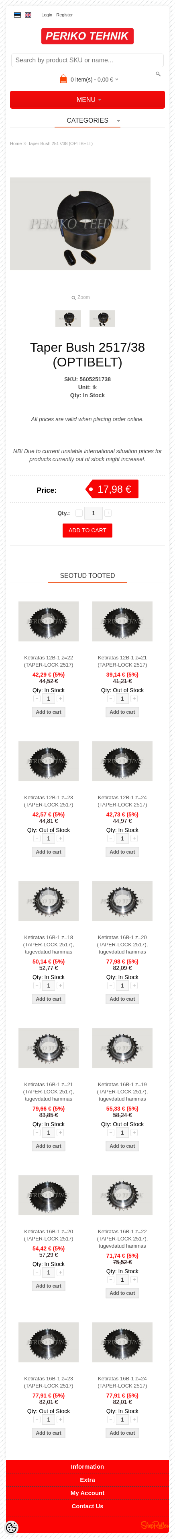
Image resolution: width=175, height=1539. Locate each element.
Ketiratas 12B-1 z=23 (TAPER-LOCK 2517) (48, 801)
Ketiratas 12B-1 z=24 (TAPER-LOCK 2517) (122, 801)
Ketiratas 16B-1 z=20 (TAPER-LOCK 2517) (48, 1235)
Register (64, 14)
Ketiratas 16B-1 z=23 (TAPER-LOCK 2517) (48, 1382)
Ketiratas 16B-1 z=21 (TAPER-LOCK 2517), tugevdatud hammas (48, 1091)
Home (16, 143)
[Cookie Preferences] (11, 1528)
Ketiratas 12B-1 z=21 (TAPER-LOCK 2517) (122, 661)
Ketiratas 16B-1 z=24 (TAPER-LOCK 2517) (122, 1382)
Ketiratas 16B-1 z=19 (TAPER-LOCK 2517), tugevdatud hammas (122, 1091)
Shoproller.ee (155, 1525)
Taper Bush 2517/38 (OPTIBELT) (60, 143)
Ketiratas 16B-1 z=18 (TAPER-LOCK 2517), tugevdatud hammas (48, 944)
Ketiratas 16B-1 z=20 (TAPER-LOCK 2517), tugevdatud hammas (122, 944)
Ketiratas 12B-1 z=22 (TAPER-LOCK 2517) (48, 661)
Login (46, 14)
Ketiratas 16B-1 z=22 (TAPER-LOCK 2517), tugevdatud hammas (122, 1238)
